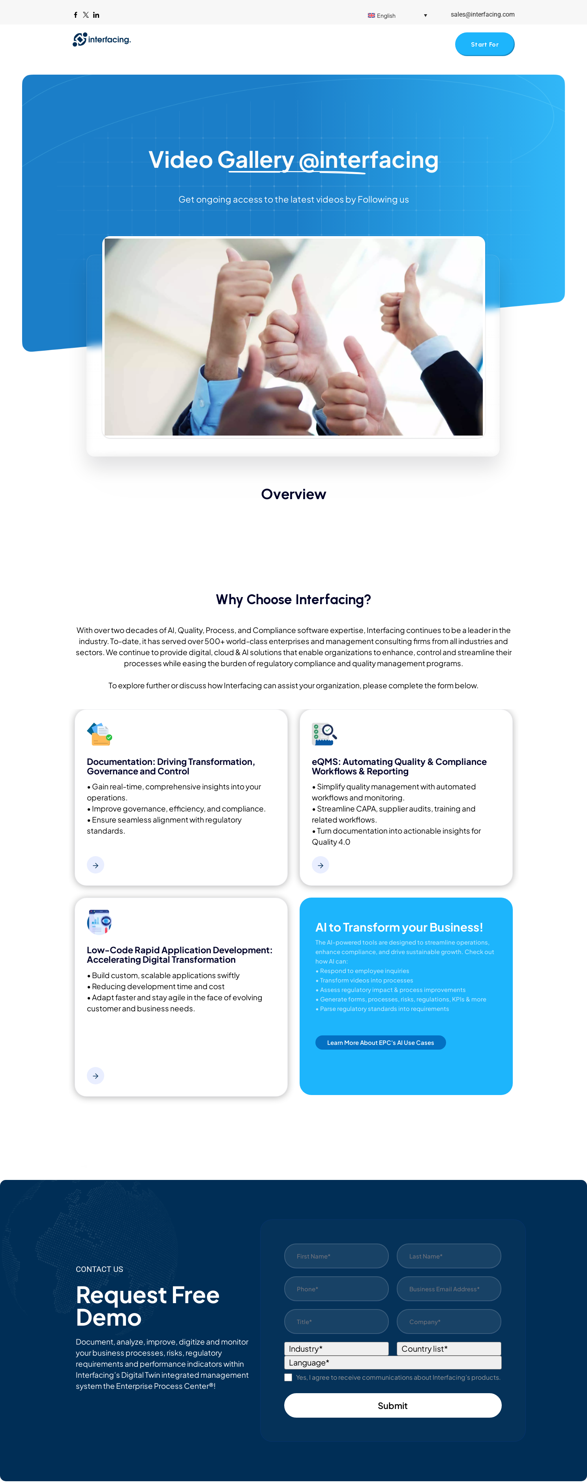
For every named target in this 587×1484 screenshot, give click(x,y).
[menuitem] (397, 15)
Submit (393, 1408)
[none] (403, 15)
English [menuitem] (386, 15)
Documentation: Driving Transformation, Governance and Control (171, 769)
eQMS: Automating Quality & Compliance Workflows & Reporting (399, 769)
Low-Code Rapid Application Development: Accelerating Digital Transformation (180, 957)
